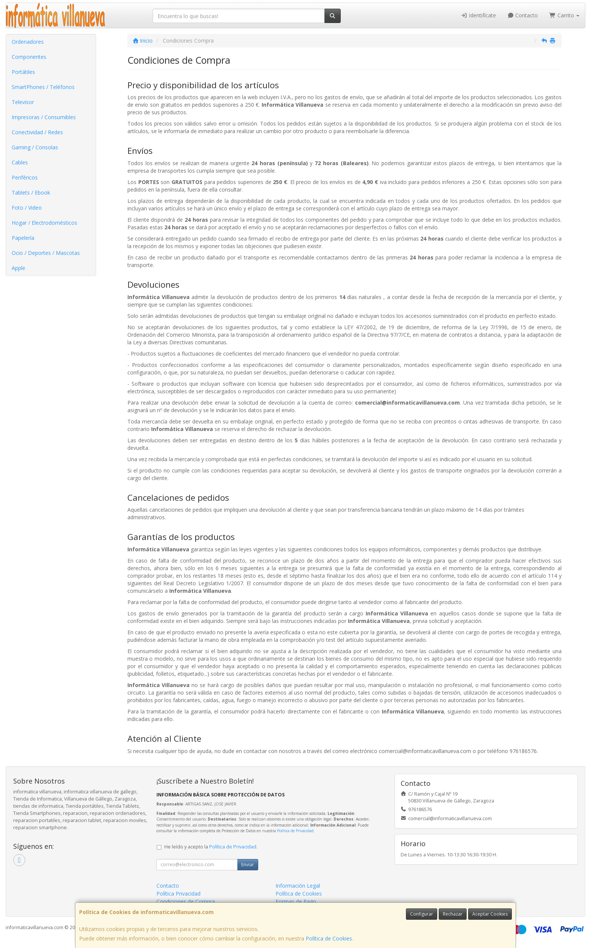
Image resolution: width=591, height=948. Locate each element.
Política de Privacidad (295, 830)
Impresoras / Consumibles (44, 117)
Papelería (23, 237)
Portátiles (23, 71)
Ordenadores (28, 41)
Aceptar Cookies (490, 914)
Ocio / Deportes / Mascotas (46, 252)
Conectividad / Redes (37, 132)
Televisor (23, 102)
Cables (20, 162)
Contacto (522, 15)
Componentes (29, 56)
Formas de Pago (296, 901)
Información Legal (298, 885)
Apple (18, 268)
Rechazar (452, 914)
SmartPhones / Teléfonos (43, 87)
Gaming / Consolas (35, 147)
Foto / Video (27, 207)
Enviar (247, 864)
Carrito (564, 15)
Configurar (421, 914)
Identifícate (478, 15)
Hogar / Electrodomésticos (44, 222)
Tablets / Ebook (31, 192)
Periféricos (25, 177)
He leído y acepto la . (210, 847)
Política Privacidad (178, 893)
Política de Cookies (329, 938)
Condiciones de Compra (185, 901)
